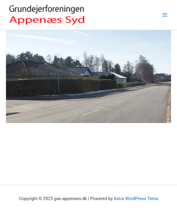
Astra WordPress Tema (136, 198)
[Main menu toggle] (164, 15)
